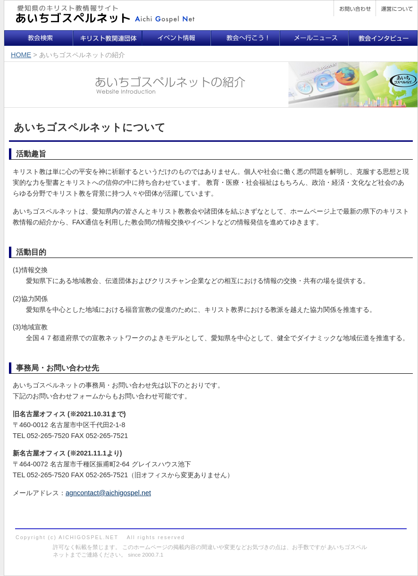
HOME (21, 55)
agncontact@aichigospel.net (108, 493)
